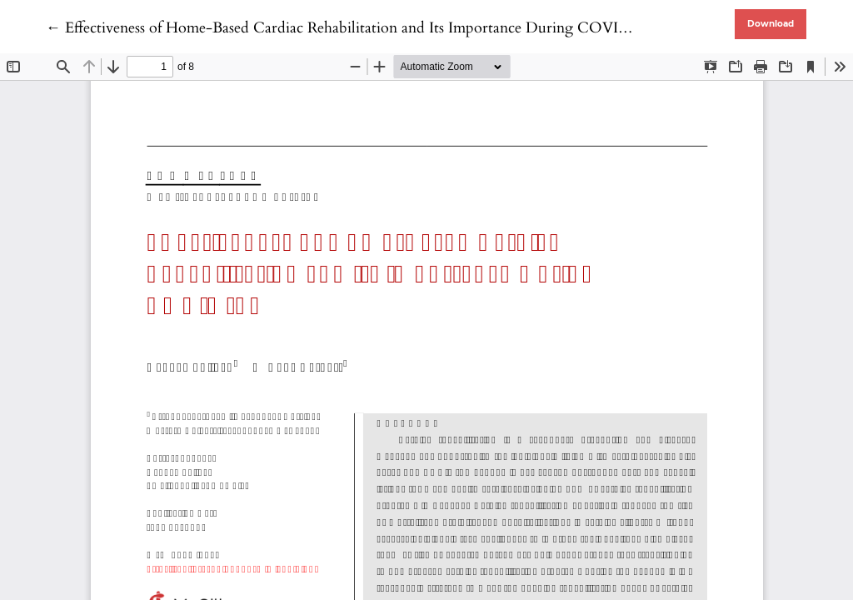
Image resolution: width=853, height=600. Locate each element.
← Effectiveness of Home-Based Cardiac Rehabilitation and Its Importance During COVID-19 (349, 28)
